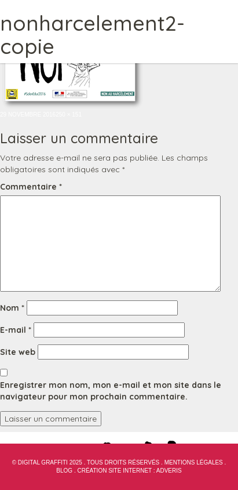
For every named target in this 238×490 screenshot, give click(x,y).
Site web (17, 352)
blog (64, 470)
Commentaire (31, 187)
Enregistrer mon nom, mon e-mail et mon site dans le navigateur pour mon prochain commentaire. (110, 391)
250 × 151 (69, 114)
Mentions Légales (193, 462)
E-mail (15, 330)
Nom (12, 308)
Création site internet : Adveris (129, 470)
